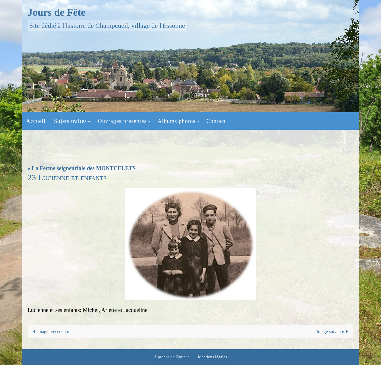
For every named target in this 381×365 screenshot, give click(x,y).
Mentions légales (212, 357)
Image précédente (50, 331)
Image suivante (333, 331)
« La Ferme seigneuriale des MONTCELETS (82, 168)
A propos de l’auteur (171, 357)
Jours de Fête (56, 12)
